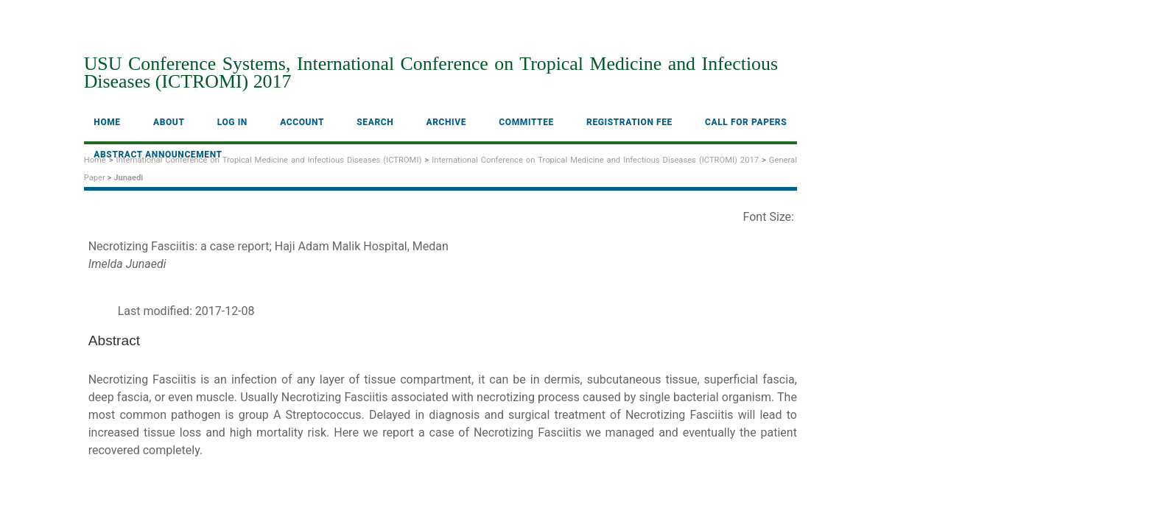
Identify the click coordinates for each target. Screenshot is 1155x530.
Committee (526, 122)
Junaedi (128, 178)
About (169, 122)
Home (107, 122)
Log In (232, 122)
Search (375, 122)
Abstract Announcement (158, 154)
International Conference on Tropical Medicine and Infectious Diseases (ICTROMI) (269, 160)
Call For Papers (746, 122)
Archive (446, 122)
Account (302, 122)
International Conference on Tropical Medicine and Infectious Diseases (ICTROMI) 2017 (595, 160)
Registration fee (629, 122)
